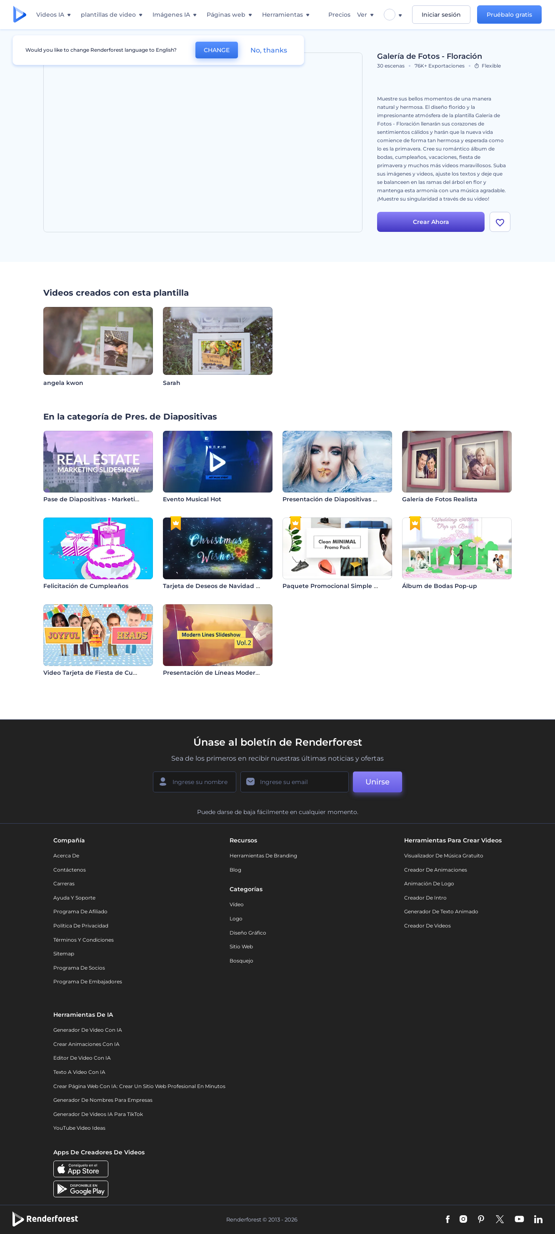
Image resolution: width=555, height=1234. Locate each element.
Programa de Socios (79, 968)
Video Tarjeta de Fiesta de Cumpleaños (103, 672)
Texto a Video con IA (79, 1072)
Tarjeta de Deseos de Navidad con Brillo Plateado (238, 586)
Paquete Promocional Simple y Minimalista (348, 586)
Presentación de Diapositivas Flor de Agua (347, 499)
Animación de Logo (429, 883)
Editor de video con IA (82, 1058)
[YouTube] (519, 1219)
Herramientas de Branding (263, 855)
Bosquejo (241, 961)
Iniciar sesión (441, 14)
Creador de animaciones (435, 870)
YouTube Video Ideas (79, 1128)
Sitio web (241, 946)
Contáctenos (69, 870)
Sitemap (63, 953)
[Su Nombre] (194, 782)
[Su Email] (294, 782)
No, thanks (268, 50)
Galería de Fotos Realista (440, 499)
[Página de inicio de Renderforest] (19, 15)
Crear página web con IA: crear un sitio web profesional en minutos (139, 1086)
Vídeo (237, 904)
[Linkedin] (538, 1219)
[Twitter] (500, 1219)
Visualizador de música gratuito (443, 855)
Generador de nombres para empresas (102, 1100)
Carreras (64, 883)
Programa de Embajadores (87, 981)
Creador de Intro (425, 898)
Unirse (377, 782)
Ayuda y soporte (74, 898)
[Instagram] (463, 1219)
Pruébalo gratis (509, 14)
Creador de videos (427, 925)
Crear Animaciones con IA (86, 1044)
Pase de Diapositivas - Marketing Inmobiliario (112, 499)
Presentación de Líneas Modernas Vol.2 (222, 672)
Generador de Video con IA (87, 1030)
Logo (236, 918)
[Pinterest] (481, 1219)
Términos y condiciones (83, 940)
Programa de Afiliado (80, 911)
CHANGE (217, 50)
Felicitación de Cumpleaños (85, 586)
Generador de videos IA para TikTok (98, 1114)
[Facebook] (448, 1219)
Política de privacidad (80, 925)
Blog (235, 870)
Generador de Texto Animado (441, 911)
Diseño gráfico (248, 933)
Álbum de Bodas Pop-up (439, 586)
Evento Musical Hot (192, 499)
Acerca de (66, 855)
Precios (339, 14)
